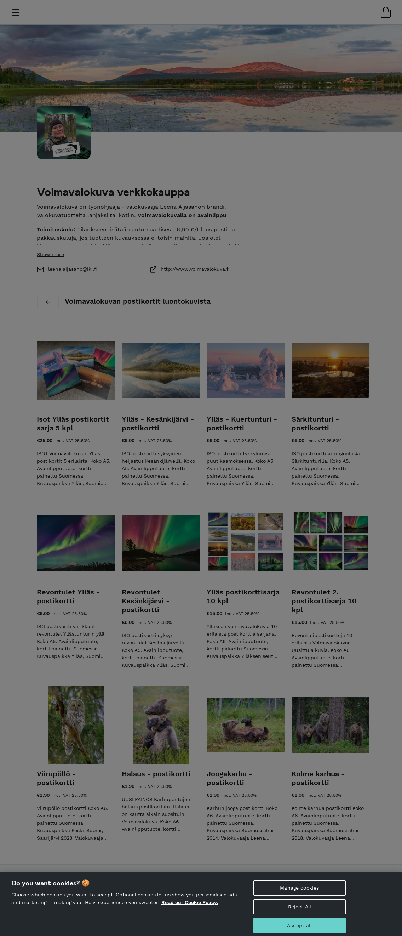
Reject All (299, 909)
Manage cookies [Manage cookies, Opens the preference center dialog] (299, 890)
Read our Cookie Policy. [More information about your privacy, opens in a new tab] (189, 905)
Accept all (299, 928)
